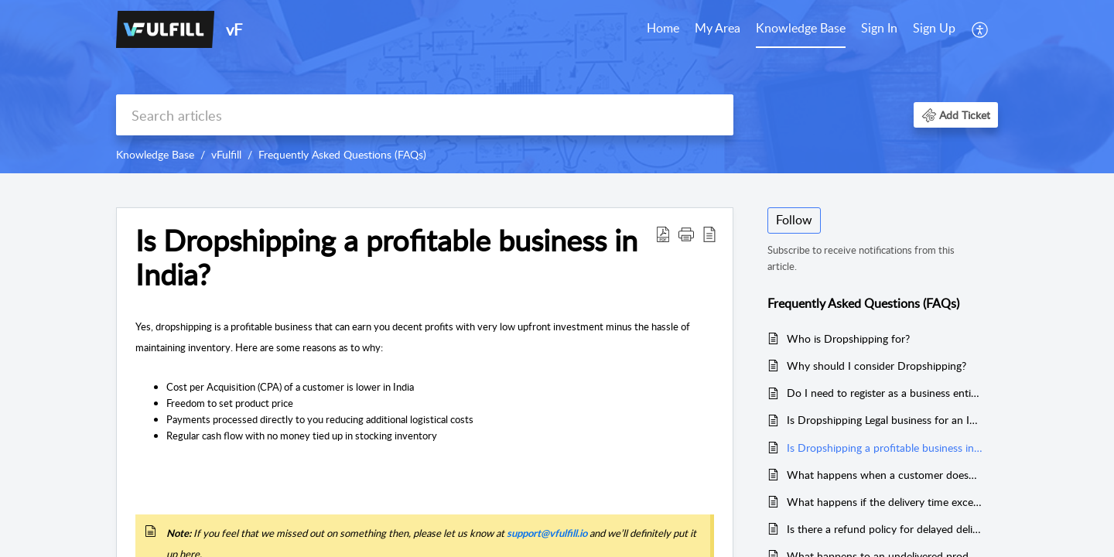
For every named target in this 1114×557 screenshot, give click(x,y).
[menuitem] (908, 29)
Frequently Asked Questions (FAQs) (342, 154)
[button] (956, 115)
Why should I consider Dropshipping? (876, 365)
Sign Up (934, 27)
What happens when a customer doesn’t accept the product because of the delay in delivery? (884, 474)
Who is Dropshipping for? (848, 338)
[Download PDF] (663, 234)
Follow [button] (794, 219)
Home (663, 27)
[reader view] (709, 234)
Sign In (879, 27)
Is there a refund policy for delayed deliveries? (884, 528)
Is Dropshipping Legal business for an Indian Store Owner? (884, 419)
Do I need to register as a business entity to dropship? (884, 392)
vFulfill (226, 154)
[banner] (557, 86)
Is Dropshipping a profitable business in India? (386, 258)
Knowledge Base (801, 27)
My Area (717, 27)
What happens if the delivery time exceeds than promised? (884, 501)
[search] (424, 114)
